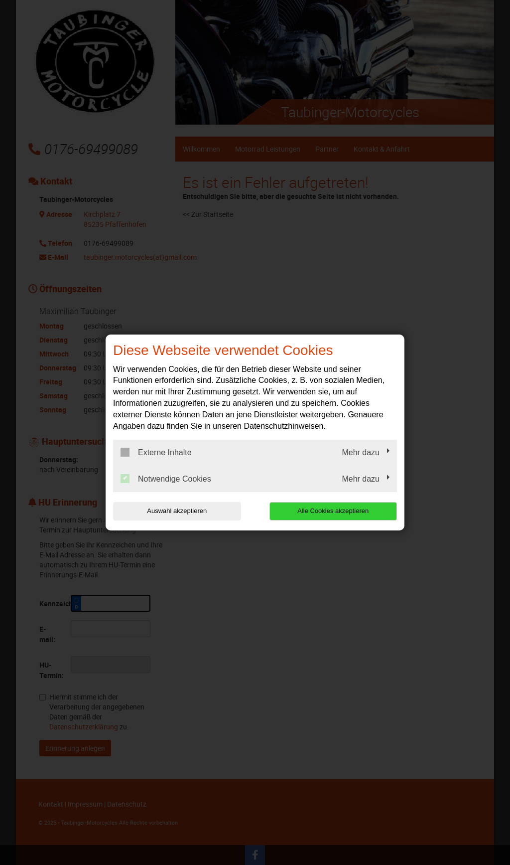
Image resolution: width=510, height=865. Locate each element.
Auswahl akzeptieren (177, 511)
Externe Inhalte (156, 452)
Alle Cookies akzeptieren (333, 511)
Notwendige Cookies (166, 478)
